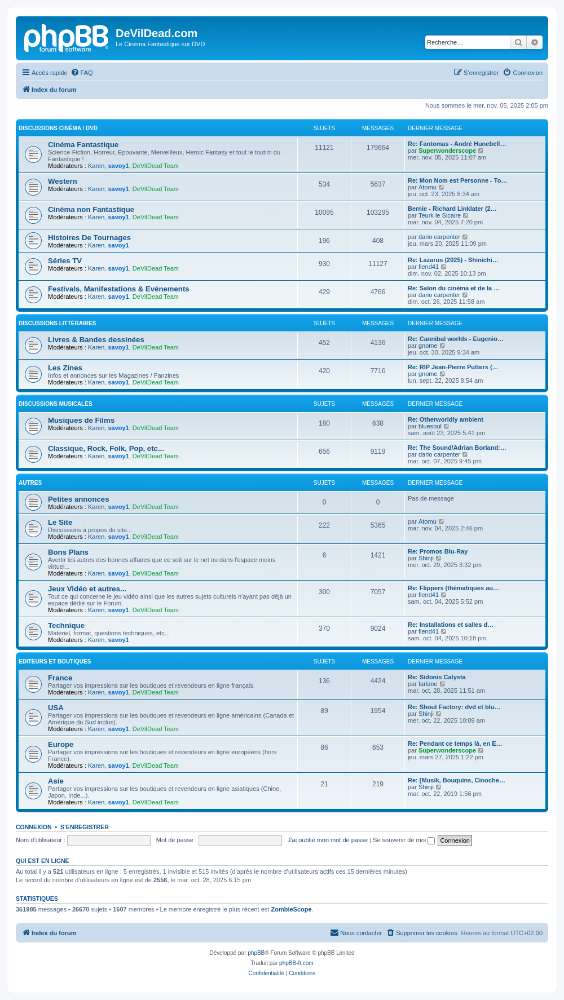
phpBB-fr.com (296, 963)
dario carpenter (439, 236)
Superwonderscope (447, 150)
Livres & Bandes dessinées (96, 339)
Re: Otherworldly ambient (445, 419)
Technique (66, 625)
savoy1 (118, 165)
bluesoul (430, 426)
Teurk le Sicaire (439, 215)
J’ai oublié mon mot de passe (328, 840)
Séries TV (65, 260)
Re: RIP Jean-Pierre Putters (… (453, 367)
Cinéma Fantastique (83, 144)
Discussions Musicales (55, 404)
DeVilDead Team (156, 165)
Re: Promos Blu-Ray (438, 551)
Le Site (60, 522)
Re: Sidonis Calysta (437, 677)
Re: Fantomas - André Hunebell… (457, 143)
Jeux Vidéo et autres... (87, 589)
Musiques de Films (81, 420)
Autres (30, 483)
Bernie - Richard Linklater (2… (452, 208)
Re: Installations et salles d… (450, 624)
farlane (428, 683)
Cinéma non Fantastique (91, 209)
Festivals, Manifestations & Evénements (119, 289)
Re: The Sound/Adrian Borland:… (457, 447)
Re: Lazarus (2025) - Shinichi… (453, 259)
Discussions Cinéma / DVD (58, 128)
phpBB (256, 953)
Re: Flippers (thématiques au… (453, 588)
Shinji (426, 558)
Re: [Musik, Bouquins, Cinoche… (456, 780)
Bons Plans (68, 552)
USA (56, 707)
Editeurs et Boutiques (55, 661)
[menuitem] (81, 72)
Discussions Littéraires (57, 323)
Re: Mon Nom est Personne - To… (457, 180)
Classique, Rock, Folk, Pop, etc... (106, 448)
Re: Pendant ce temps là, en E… (455, 743)
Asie (56, 781)
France (60, 678)
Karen (96, 165)
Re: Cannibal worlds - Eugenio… (456, 338)
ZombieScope (291, 909)
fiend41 (428, 266)
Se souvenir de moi (404, 840)
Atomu (427, 187)
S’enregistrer (84, 827)
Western (62, 181)
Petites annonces (78, 499)
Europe (60, 744)
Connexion (34, 827)
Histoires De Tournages (89, 237)
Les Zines (65, 368)
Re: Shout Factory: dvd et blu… (454, 706)
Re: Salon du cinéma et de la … (454, 288)
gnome (428, 345)
